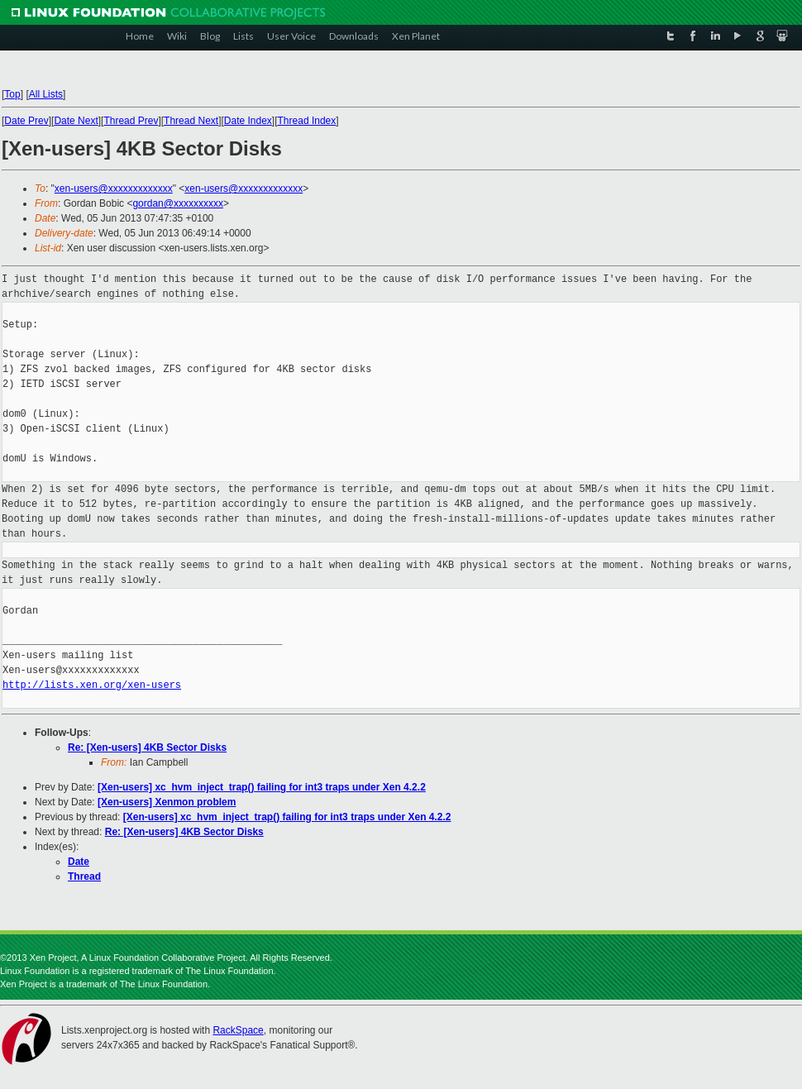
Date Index (248, 121)
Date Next (76, 121)
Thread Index (307, 121)
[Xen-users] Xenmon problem (167, 802)
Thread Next (191, 121)
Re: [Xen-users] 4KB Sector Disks (147, 747)
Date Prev (26, 121)
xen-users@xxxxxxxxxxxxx (114, 188)
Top (12, 94)
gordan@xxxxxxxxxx (177, 203)
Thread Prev (130, 121)
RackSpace (237, 1030)
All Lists (46, 94)
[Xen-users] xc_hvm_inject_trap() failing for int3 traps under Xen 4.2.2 (262, 787)
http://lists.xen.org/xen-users (91, 685)
